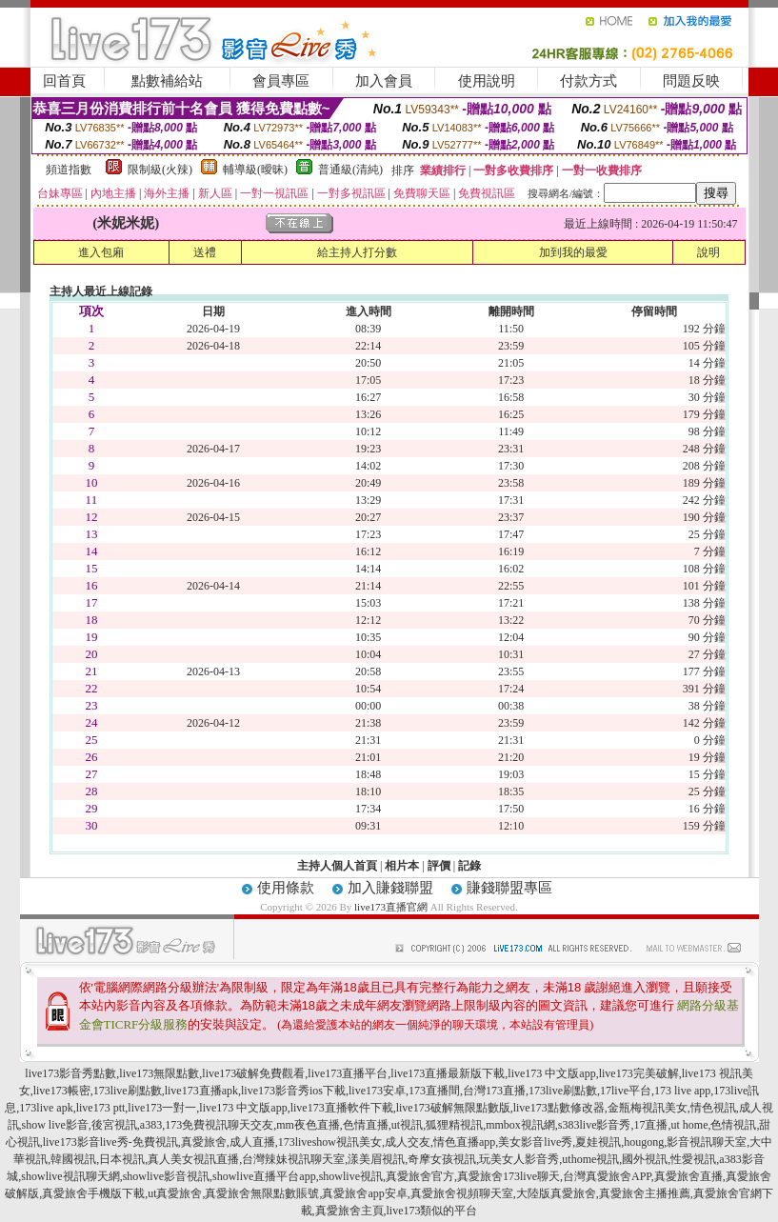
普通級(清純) (350, 169)
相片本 (402, 865)
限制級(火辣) (160, 169)
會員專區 (280, 81)
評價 (439, 865)
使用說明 (486, 81)
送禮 (204, 252)
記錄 (469, 865)
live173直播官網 (391, 906)
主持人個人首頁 (337, 865)
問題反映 (691, 81)
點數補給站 (167, 81)
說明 (708, 252)
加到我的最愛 (573, 252)
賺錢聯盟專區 (509, 887)
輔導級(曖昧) (255, 169)
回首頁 (64, 81)
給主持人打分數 (357, 252)
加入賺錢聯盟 (390, 887)
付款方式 (588, 81)
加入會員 (383, 81)
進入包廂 (101, 252)
